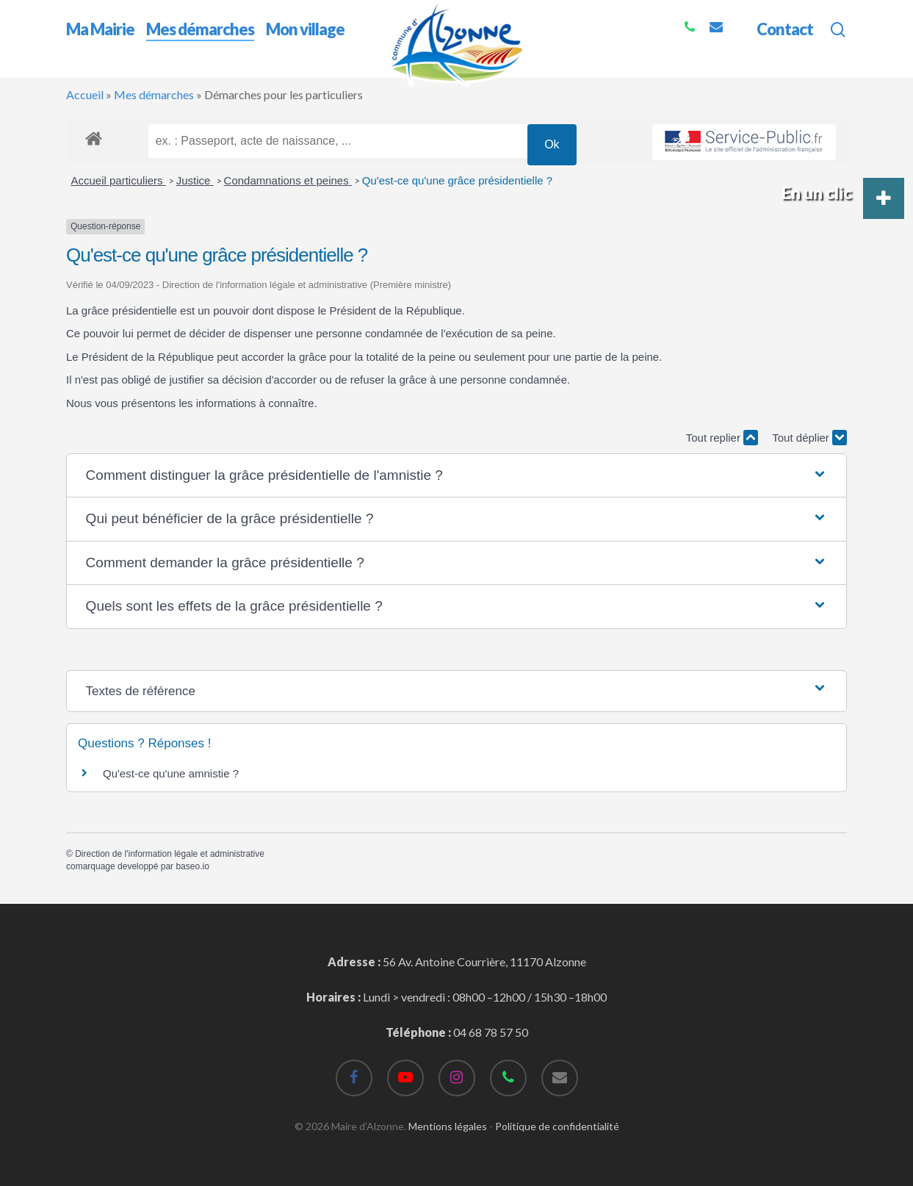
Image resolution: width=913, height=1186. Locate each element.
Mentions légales (447, 1126)
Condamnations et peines (288, 180)
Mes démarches (154, 94)
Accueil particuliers (118, 180)
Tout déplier (809, 437)
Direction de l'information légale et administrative (169, 854)
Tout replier (722, 437)
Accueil (85, 94)
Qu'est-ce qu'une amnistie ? (171, 773)
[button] (457, 475)
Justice (195, 180)
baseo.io (192, 866)
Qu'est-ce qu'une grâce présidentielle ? (457, 180)
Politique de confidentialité (557, 1126)
